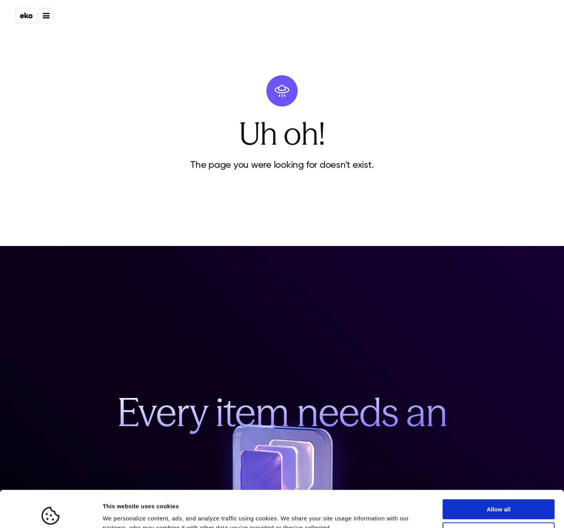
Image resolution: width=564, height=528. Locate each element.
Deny (499, 495)
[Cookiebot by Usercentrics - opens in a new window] (50, 513)
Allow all (499, 472)
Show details (121, 512)
